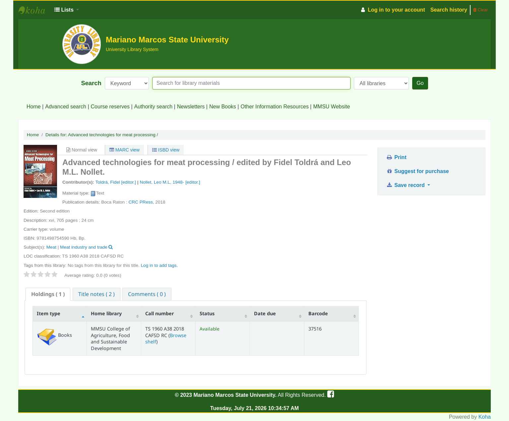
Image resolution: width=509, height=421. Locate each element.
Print (396, 157)
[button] (67, 10)
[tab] (48, 294)
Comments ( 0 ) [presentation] (147, 294)
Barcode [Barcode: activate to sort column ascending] (318, 313)
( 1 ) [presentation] (48, 294)
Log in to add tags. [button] (159, 265)
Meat (51, 247)
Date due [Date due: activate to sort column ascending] (265, 313)
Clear (480, 9)
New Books (222, 106)
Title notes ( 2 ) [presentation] (96, 294)
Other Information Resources (274, 106)
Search (91, 83)
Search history (448, 10)
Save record (406, 185)
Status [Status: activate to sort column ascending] (207, 313)
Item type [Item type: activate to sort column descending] (48, 313)
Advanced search (65, 106)
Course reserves (110, 106)
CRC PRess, (142, 202)
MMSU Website (331, 106)
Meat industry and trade (83, 247)
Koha (484, 417)
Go (419, 83)
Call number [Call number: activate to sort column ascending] (159, 313)
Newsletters (191, 106)
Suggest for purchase (417, 171)
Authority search (153, 106)
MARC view (124, 149)
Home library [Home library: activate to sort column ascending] (106, 313)
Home (34, 106)
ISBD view (165, 149)
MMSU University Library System (35, 10)
